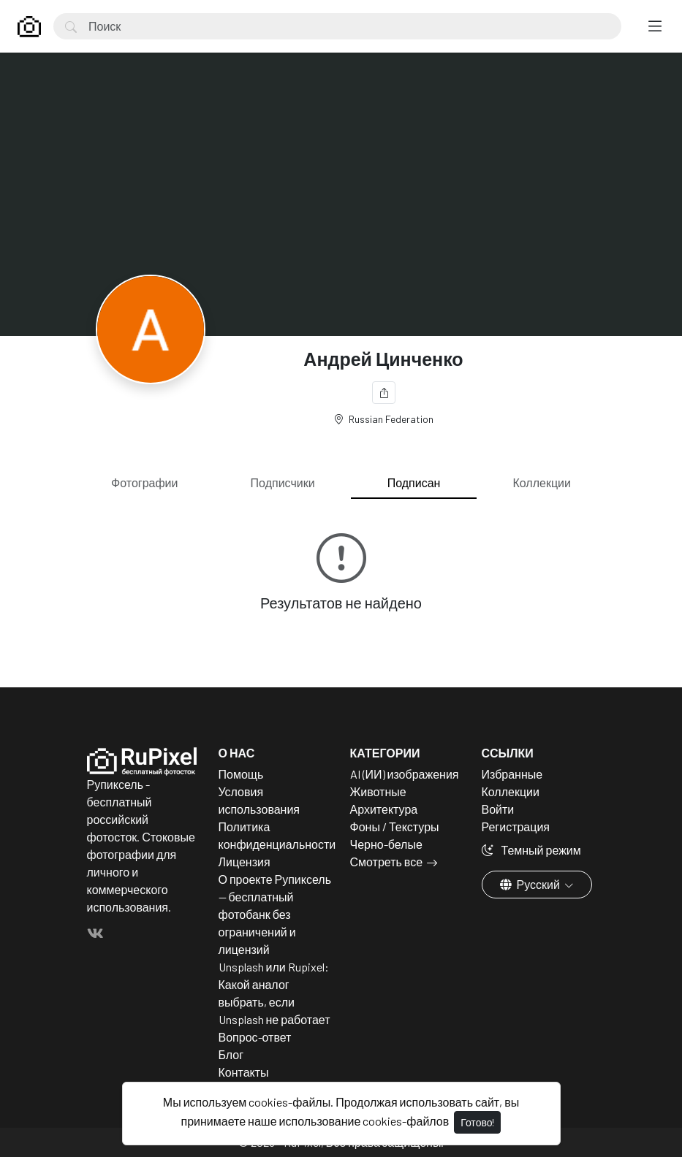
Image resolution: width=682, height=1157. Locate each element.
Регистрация (516, 826)
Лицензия (244, 861)
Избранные (512, 774)
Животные (378, 791)
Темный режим (531, 850)
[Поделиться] (383, 392)
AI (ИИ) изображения (404, 774)
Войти (498, 809)
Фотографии (144, 482)
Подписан (414, 482)
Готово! (477, 1122)
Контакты (244, 1072)
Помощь (241, 774)
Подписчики (283, 482)
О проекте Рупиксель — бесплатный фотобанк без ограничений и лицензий (275, 914)
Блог (231, 1054)
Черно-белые (386, 844)
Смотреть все (386, 861)
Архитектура (384, 809)
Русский (531, 884)
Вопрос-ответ (255, 1037)
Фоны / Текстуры (394, 826)
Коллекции (542, 482)
